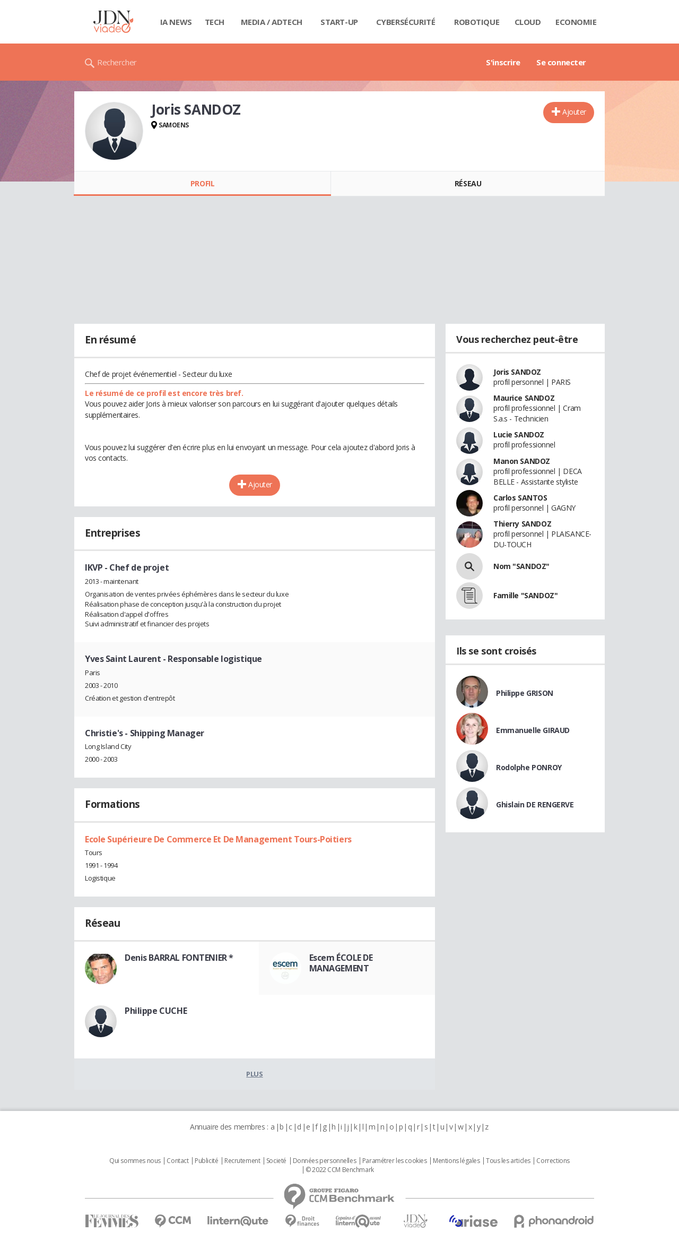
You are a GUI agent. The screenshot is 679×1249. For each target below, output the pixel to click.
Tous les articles (508, 1161)
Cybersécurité (406, 21)
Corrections (552, 1161)
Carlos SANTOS (520, 498)
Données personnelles (324, 1161)
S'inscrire (503, 62)
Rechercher (117, 62)
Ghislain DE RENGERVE (535, 804)
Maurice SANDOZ (523, 398)
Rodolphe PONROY (529, 767)
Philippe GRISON (524, 693)
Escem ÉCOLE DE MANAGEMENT (341, 963)
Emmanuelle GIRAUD (533, 730)
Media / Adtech (271, 21)
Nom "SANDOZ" (521, 566)
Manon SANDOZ (521, 461)
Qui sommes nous (135, 1161)
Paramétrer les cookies (394, 1161)
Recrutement (242, 1161)
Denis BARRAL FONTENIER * (179, 957)
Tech (214, 21)
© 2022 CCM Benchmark (340, 1170)
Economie (576, 21)
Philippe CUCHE (156, 1011)
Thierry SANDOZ (522, 524)
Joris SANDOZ (517, 372)
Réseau (468, 183)
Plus (254, 1074)
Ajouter (574, 112)
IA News (176, 21)
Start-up (339, 21)
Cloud (528, 21)
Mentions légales (456, 1161)
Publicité (206, 1161)
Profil (202, 183)
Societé (276, 1161)
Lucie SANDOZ (518, 434)
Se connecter (561, 62)
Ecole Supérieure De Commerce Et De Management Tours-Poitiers (218, 839)
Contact (177, 1161)
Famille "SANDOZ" (525, 595)
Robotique (476, 21)
